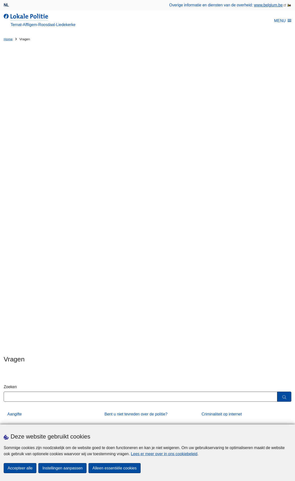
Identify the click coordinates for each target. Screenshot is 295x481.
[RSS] (288, 418)
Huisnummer (88, 343)
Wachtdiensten (214, 228)
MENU (282, 21)
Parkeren (15, 200)
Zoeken (10, 146)
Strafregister (18, 214)
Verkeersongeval (22, 228)
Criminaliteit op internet (222, 173)
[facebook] (279, 418)
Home (8, 39)
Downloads (53, 418)
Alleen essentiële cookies (114, 468)
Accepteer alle (20, 468)
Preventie (112, 200)
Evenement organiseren (125, 187)
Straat (9, 343)
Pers (71, 418)
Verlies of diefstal (119, 228)
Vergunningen (116, 214)
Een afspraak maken (22, 418)
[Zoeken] (284, 156)
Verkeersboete (214, 214)
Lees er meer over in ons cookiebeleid (164, 454)
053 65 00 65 (264, 270)
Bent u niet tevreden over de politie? (135, 173)
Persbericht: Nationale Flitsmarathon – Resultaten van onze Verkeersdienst (223, 325)
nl (6, 5)
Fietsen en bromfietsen (222, 187)
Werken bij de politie (25, 241)
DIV (10, 187)
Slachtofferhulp (215, 200)
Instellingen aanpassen (62, 468)
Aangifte (14, 173)
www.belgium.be (268, 5)
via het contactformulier (201, 270)
